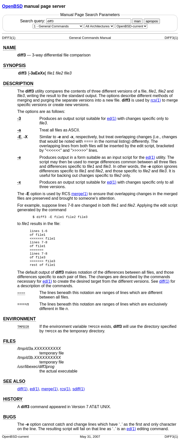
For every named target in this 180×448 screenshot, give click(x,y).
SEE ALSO (14, 388)
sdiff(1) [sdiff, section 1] (78, 396)
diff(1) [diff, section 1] (164, 289)
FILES (9, 348)
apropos (152, 21)
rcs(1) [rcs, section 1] (156, 100)
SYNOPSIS (14, 65)
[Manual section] (58, 26)
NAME (9, 47)
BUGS (9, 424)
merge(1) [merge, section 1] (79, 194)
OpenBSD (12, 6)
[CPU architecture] (99, 26)
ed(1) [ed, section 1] (111, 118)
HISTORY (12, 406)
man (137, 21)
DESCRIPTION (18, 83)
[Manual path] (131, 26)
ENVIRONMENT (19, 326)
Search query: (76, 21)
